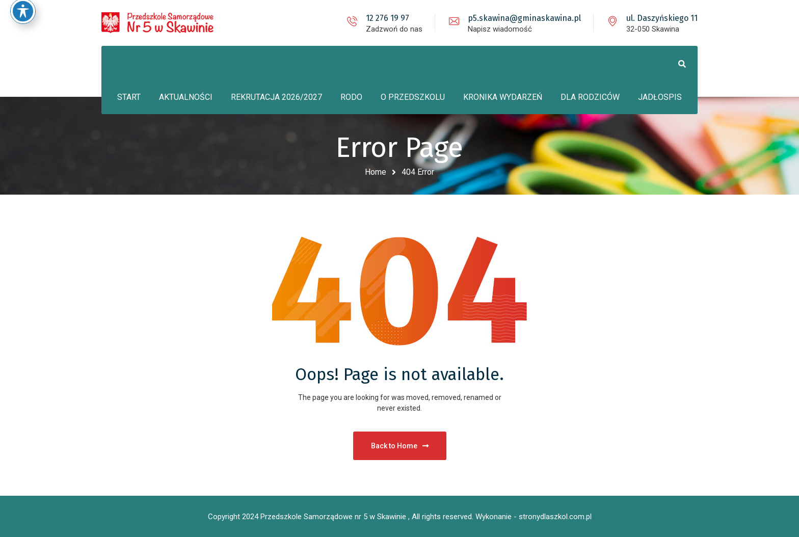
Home (375, 172)
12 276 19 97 (387, 18)
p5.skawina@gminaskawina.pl (524, 18)
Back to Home (400, 446)
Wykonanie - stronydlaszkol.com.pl (533, 516)
